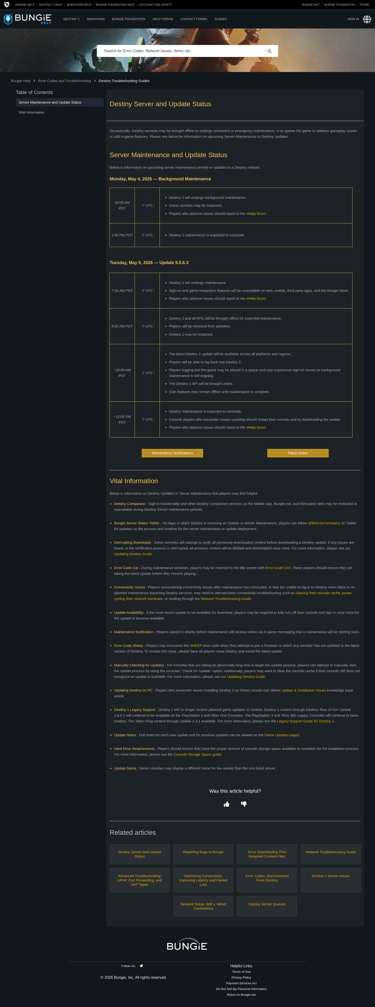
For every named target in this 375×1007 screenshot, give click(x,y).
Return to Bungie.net (241, 994)
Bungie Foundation (339, 4)
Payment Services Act (241, 983)
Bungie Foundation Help (115, 4)
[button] (227, 804)
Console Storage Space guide (197, 754)
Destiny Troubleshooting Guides (124, 81)
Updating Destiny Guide (133, 554)
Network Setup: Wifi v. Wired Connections (203, 906)
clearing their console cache (318, 593)
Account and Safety (155, 4)
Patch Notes (298, 453)
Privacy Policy (241, 977)
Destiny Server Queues (267, 904)
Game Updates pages (282, 735)
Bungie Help (25, 4)
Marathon (96, 19)
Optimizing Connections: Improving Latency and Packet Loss (203, 880)
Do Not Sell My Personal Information (241, 989)
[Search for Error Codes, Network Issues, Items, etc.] (187, 51)
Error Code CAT (278, 568)
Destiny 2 (71, 19)
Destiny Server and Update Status (139, 854)
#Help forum (256, 213)
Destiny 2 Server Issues (330, 876)
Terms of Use (241, 972)
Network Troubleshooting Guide (226, 599)
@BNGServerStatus (324, 523)
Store (364, 4)
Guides (221, 19)
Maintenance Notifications (172, 453)
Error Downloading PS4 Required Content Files (267, 854)
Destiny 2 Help (50, 4)
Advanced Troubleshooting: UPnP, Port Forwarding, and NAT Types (139, 880)
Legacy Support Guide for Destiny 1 (305, 721)
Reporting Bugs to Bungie (203, 852)
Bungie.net (311, 4)
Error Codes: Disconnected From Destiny (266, 878)
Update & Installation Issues (303, 690)
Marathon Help (79, 4)
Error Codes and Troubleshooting (64, 81)
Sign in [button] (353, 19)
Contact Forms (194, 19)
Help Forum (163, 19)
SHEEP (196, 645)
